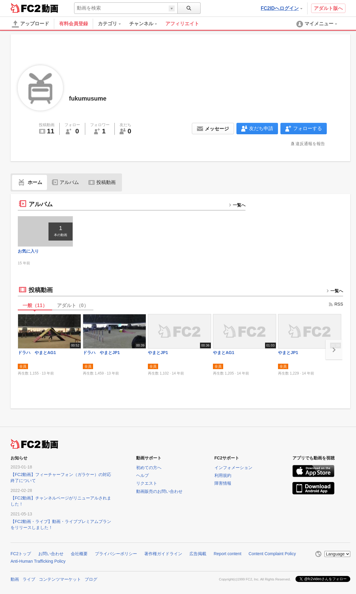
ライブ (29, 579)
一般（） (35, 305)
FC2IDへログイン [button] (281, 8)
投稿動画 (102, 182)
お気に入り (28, 251)
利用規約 (222, 475)
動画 (15, 579)
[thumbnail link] (45, 231)
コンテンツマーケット (60, 579)
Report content (227, 553)
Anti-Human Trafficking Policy (38, 561)
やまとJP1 (158, 352)
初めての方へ (148, 467)
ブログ (91, 579)
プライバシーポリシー (116, 553)
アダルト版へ (328, 8)
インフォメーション (233, 467)
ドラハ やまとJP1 (101, 352)
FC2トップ (21, 553)
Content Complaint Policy (272, 553)
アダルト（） (73, 305)
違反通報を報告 (310, 143)
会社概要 (79, 553)
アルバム (65, 182)
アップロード (30, 24)
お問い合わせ (51, 553)
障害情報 (222, 483)
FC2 (25, 8)
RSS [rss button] (335, 304)
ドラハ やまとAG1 (37, 352)
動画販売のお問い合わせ (159, 491)
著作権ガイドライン (163, 553)
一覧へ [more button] (237, 205)
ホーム (29, 182)
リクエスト (146, 483)
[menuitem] (113, 24)
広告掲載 (197, 553)
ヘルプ (142, 475)
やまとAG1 (223, 352)
